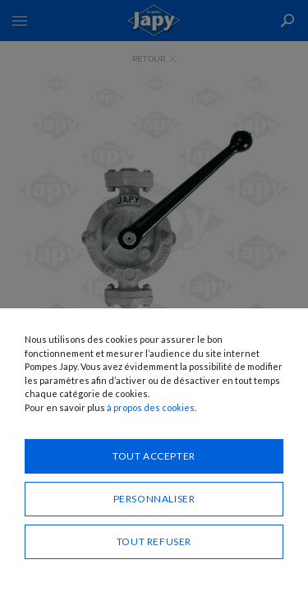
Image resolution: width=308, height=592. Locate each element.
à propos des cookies (151, 407)
